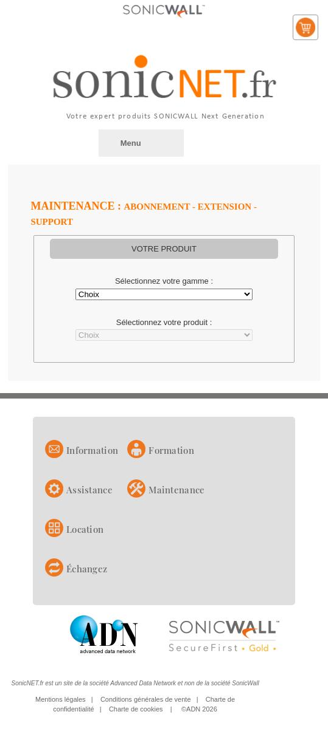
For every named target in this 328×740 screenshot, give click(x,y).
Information (92, 450)
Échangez (86, 569)
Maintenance (176, 490)
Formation (171, 450)
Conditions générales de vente (145, 699)
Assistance (89, 490)
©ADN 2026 (199, 709)
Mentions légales (60, 699)
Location (84, 529)
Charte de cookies (136, 709)
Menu (130, 143)
